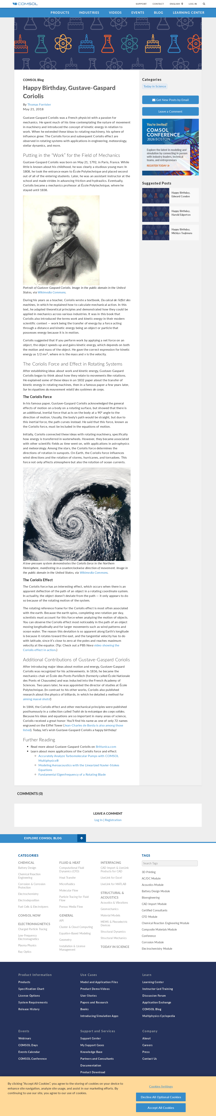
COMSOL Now (29, 915)
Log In (193, 3)
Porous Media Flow (71, 906)
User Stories (88, 995)
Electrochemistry (28, 894)
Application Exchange (156, 1002)
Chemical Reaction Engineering (29, 875)
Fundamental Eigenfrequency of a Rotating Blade (72, 774)
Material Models (110, 915)
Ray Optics (24, 952)
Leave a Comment (170, 111)
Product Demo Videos (95, 989)
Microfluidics (67, 884)
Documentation (90, 1065)
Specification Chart (31, 989)
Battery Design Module (156, 891)
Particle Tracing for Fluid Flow (74, 898)
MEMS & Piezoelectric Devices (114, 923)
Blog (158, 12)
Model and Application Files (99, 982)
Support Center (90, 1038)
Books (84, 1009)
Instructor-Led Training (157, 989)
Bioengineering (151, 897)
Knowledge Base (91, 1052)
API (61, 920)
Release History (29, 1009)
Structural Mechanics (114, 938)
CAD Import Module (154, 904)
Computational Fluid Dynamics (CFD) (71, 869)
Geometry (65, 940)
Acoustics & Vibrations (114, 902)
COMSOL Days (28, 1045)
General (66, 915)
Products (60, 12)
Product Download (92, 1072)
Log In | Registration (108, 820)
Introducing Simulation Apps (99, 1016)
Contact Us (149, 1058)
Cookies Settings (161, 1086)
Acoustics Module (152, 885)
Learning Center (188, 12)
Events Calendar (29, 1052)
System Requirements (33, 1002)
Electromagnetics (34, 924)
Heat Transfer (67, 877)
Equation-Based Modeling (74, 933)
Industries (89, 12)
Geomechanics (109, 909)
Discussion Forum (154, 995)
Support (141, 3)
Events (138, 12)
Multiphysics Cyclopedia (158, 1016)
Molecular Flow (68, 890)
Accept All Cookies (161, 1107)
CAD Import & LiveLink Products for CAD (115, 869)
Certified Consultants (154, 910)
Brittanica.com (106, 746)
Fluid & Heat (69, 862)
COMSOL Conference (32, 1058)
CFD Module (149, 917)
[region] (108, 1096)
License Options (29, 995)
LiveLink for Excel (111, 877)
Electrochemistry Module (157, 948)
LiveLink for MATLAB (113, 884)
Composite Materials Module (159, 929)
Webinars (24, 1038)
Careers (147, 1045)
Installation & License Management (72, 947)
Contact (158, 3)
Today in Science (155, 86)
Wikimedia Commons (52, 292)
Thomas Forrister (39, 104)
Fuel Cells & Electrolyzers (33, 906)
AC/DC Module (151, 878)
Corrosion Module (153, 942)
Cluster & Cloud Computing (76, 927)
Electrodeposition (28, 900)
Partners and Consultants (97, 1058)
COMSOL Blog (33, 80)
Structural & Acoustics (112, 895)
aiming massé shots (36, 699)
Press (146, 1052)
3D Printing (149, 872)
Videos (115, 12)
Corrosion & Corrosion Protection (31, 885)
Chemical (26, 862)
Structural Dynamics (113, 931)
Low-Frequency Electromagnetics (28, 937)
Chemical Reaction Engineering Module (165, 923)
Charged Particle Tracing (32, 929)
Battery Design (27, 868)
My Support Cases (92, 1045)
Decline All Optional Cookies (161, 1097)
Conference (149, 936)
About (146, 1038)
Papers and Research (94, 1002)
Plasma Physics (27, 945)
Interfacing (111, 862)
